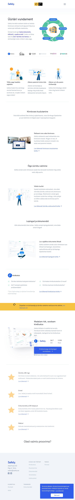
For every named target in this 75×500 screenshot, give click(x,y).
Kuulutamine (33, 468)
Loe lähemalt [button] (60, 491)
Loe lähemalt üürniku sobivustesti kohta (48, 206)
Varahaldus (32, 475)
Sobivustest (32, 478)
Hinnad (46, 465)
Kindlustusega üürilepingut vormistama (48, 350)
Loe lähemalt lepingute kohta (49, 257)
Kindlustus (32, 465)
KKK (9, 490)
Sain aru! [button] (57, 495)
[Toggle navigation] (64, 4)
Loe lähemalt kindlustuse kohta (50, 291)
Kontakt (10, 487)
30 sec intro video (40, 355)
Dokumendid (33, 471)
